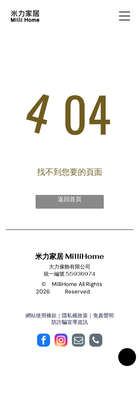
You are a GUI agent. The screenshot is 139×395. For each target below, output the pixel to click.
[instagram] (60, 341)
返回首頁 (70, 199)
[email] (78, 341)
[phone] (95, 341)
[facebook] (43, 341)
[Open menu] (124, 16)
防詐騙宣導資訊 (70, 322)
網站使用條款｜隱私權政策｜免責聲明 (70, 315)
